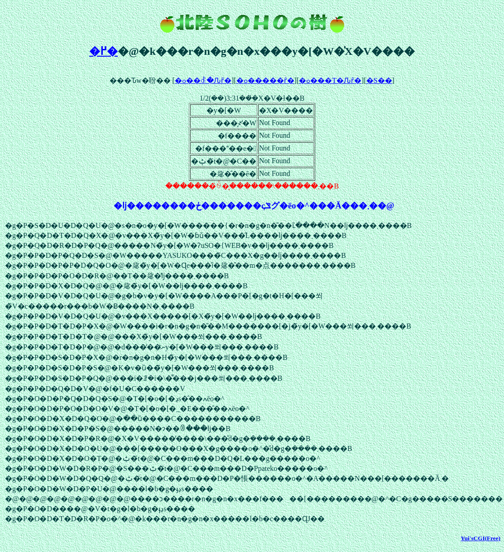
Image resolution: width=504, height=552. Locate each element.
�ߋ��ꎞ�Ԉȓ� (203, 80)
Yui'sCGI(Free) (480, 538)
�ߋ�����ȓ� (265, 80)
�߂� (103, 51)
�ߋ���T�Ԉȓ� (330, 80)
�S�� (379, 80)
